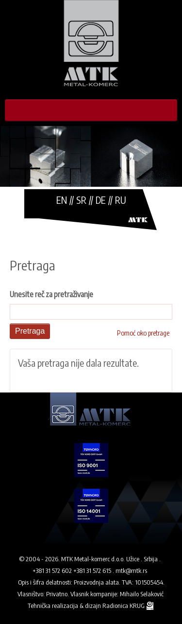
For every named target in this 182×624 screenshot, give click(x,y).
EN (61, 200)
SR (81, 200)
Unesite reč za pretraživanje (51, 294)
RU (120, 200)
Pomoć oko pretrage (143, 333)
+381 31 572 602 (52, 570)
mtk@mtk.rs (131, 570)
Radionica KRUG (124, 605)
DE (101, 200)
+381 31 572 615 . (94, 570)
